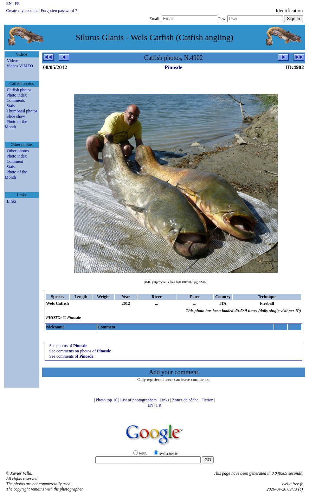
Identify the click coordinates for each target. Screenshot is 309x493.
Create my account (22, 10)
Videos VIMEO (20, 65)
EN (9, 3)
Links (12, 201)
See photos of (68, 345)
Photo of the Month (16, 124)
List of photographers (138, 400)
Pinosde (173, 67)
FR (17, 3)
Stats (11, 105)
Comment (15, 161)
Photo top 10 (107, 400)
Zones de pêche (186, 400)
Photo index (17, 95)
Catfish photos (19, 89)
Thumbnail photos (22, 111)
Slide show (16, 116)
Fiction (207, 400)
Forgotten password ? (59, 10)
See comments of (71, 356)
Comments (16, 100)
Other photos (18, 150)
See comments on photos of (80, 351)
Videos (13, 60)
